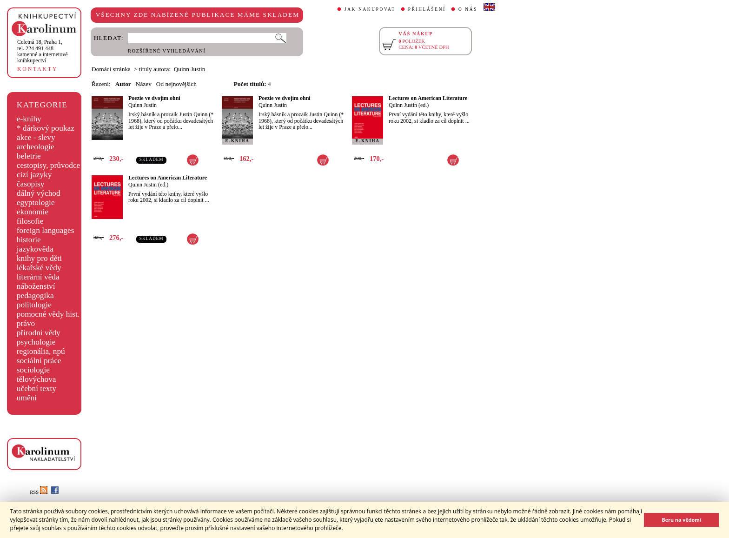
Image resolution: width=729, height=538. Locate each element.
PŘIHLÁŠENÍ (427, 9)
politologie (34, 304)
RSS (38, 492)
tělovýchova (36, 379)
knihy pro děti (39, 258)
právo (26, 323)
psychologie (36, 342)
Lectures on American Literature (428, 98)
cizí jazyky (34, 174)
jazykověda (35, 249)
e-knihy (29, 118)
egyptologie (36, 202)
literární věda (38, 276)
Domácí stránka (111, 69)
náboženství (36, 286)
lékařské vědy (39, 267)
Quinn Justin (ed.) (409, 105)
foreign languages (45, 230)
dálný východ (38, 193)
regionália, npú (41, 351)
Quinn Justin (142, 105)
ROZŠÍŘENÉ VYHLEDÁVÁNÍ (166, 50)
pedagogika (35, 295)
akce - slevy (36, 137)
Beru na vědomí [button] (681, 519)
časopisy (31, 183)
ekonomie (32, 211)
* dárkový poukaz (45, 128)
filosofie (30, 221)
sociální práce (39, 360)
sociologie (33, 369)
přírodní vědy (38, 332)
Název (144, 83)
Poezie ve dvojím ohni (154, 98)
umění (27, 397)
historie (29, 239)
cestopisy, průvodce (48, 165)
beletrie (29, 156)
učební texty (36, 388)
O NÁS (467, 9)
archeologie (35, 146)
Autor (123, 83)
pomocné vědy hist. (48, 314)
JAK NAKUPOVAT (370, 9)
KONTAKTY (37, 69)
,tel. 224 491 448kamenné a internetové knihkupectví (42, 51)
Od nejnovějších (176, 83)
